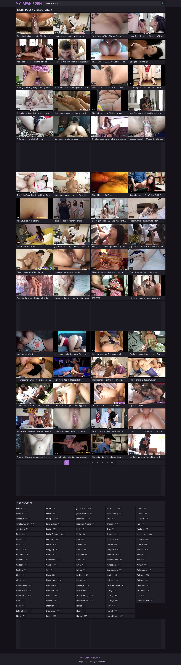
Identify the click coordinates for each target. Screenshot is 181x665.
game (51, 554)
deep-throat (24, 590)
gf (49, 570)
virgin (141, 559)
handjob (52, 585)
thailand (142, 529)
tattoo (142, 513)
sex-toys (112, 600)
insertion (52, 606)
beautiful (22, 554)
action (21, 508)
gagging (52, 549)
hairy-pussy (54, 580)
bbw (20, 544)
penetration (113, 554)
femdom (52, 539)
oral (110, 519)
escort (51, 513)
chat (20, 575)
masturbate (84, 590)
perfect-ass (113, 565)
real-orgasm (114, 570)
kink (80, 529)
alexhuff (22, 513)
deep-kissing (24, 585)
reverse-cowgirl (115, 585)
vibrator (143, 549)
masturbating (84, 595)
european (52, 519)
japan (51, 616)
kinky (80, 534)
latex (80, 559)
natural (82, 616)
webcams (143, 580)
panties (111, 544)
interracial (53, 611)
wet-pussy (143, 585)
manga (81, 580)
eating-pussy (24, 611)
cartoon (22, 565)
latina (81, 570)
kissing (81, 544)
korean (81, 549)
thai (141, 524)
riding (111, 590)
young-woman (145, 600)
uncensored (144, 534)
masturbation (84, 600)
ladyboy (82, 554)
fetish (51, 544)
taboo (141, 508)
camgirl (21, 559)
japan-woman (85, 513)
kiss (80, 539)
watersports (144, 570)
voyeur (142, 565)
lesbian (82, 575)
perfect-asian (114, 559)
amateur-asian (25, 524)
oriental (112, 534)
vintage (142, 554)
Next (113, 463)
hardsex (52, 595)
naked (81, 606)
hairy (51, 575)
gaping (51, 565)
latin (81, 565)
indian (51, 600)
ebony (21, 616)
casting (21, 570)
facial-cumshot (55, 534)
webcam (143, 575)
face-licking (53, 524)
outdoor (112, 539)
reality (111, 575)
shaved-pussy (114, 616)
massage (82, 585)
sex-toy (112, 595)
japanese (83, 519)
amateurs (23, 529)
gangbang (53, 559)
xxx (141, 595)
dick (20, 600)
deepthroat (23, 595)
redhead (112, 580)
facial (51, 529)
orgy (111, 529)
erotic (51, 508)
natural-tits (114, 508)
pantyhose (113, 549)
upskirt (142, 544)
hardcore (52, 590)
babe (21, 534)
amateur (23, 519)
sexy (111, 606)
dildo (21, 606)
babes (21, 539)
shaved (112, 611)
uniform (142, 539)
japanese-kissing (85, 524)
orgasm (112, 524)
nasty (81, 611)
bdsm (21, 549)
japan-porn (83, 508)
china (21, 580)
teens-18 (143, 519)
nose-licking (114, 513)
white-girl (143, 590)
